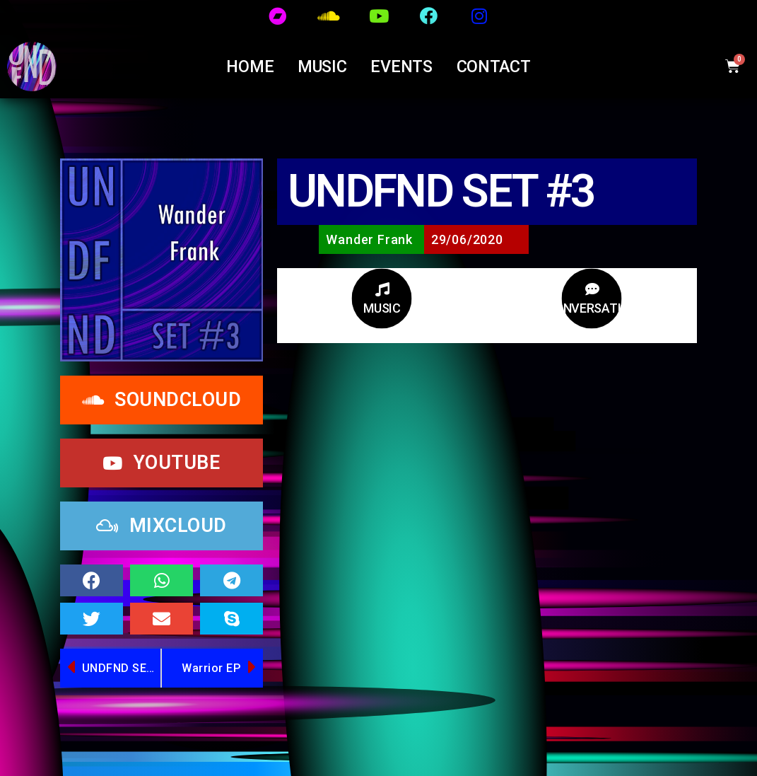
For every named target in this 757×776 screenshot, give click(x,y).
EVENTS (401, 66)
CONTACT (494, 66)
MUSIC (322, 66)
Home (250, 66)
